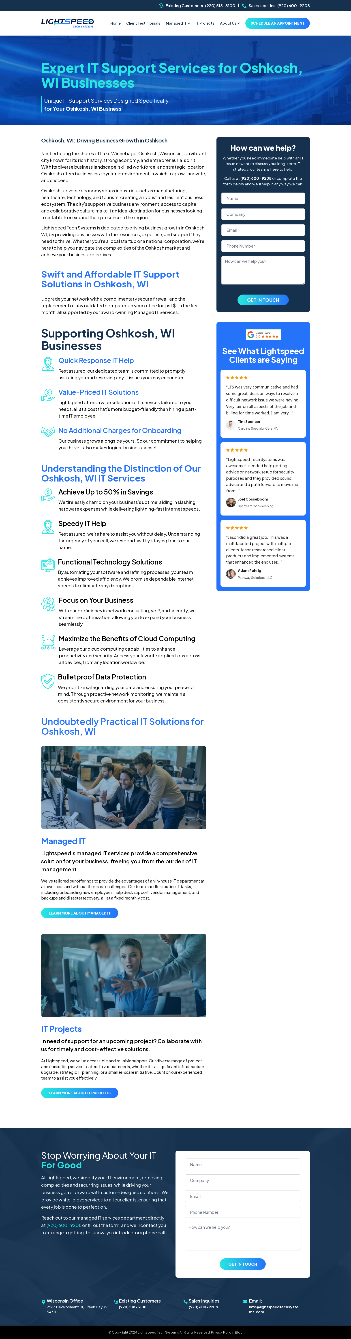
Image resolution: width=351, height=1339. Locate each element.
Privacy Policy (222, 1334)
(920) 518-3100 (220, 5)
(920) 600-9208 (293, 5)
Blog (239, 1334)
